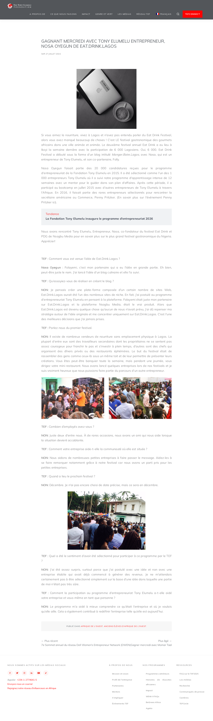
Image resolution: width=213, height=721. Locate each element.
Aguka (149, 708)
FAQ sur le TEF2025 (189, 673)
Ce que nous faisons (63, 14)
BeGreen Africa (153, 702)
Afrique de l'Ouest (92, 626)
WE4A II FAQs (152, 696)
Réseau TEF (143, 14)
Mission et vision (120, 673)
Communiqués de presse (192, 691)
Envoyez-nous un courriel (19, 684)
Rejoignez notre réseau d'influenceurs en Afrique (31, 688)
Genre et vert (104, 14)
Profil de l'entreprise (122, 679)
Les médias (124, 14)
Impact (86, 14)
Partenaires (118, 685)
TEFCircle (184, 703)
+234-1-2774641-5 (27, 679)
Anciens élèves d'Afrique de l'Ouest (125, 626)
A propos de (37, 14)
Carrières (184, 698)
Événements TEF (120, 703)
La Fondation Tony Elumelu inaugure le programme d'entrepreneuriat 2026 (99, 218)
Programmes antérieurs (157, 673)
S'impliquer (117, 698)
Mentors (116, 691)
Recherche (185, 685)
